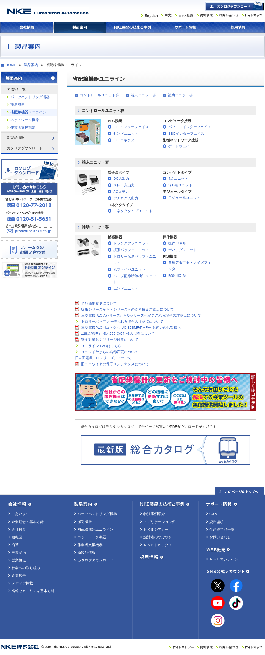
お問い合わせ (220, 537)
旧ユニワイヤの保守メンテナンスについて (115, 364)
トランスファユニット (131, 243)
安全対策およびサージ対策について (109, 340)
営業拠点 (19, 560)
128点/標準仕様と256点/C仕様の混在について (118, 333)
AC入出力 (121, 192)
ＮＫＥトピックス (157, 545)
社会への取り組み (26, 568)
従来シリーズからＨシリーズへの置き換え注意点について (127, 309)
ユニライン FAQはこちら (101, 346)
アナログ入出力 (125, 198)
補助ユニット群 (180, 95)
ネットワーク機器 (24, 120)
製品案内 (79, 27)
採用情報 (238, 27)
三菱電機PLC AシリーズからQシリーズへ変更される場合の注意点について (141, 315)
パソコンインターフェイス (189, 127)
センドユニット (125, 133)
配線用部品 (177, 275)
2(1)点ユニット (180, 185)
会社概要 (19, 529)
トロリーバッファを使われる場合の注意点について (122, 321)
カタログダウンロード (95, 560)
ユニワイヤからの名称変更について (109, 352)
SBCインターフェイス (186, 133)
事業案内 (19, 552)
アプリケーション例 (159, 522)
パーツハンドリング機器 (30, 97)
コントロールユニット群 (99, 95)
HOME (10, 65)
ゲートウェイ (179, 146)
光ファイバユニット (129, 269)
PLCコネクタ (123, 140)
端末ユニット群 (143, 95)
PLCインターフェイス (131, 127)
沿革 (15, 545)
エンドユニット (125, 288)
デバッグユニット (182, 250)
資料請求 (216, 522)
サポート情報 (185, 27)
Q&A (213, 514)
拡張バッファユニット (131, 250)
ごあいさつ (20, 514)
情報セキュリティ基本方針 (33, 591)
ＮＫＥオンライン (223, 559)
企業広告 (19, 576)
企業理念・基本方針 (28, 522)
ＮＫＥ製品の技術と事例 (132, 27)
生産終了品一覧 (221, 529)
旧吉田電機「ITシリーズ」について (103, 358)
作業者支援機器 (22, 127)
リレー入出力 (124, 185)
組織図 (17, 537)
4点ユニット (178, 178)
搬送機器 (17, 104)
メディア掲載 (22, 583)
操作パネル (177, 243)
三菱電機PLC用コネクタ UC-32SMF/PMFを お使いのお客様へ (131, 327)
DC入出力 (121, 178)
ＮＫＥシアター (156, 529)
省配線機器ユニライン (28, 112)
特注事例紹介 (154, 514)
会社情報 (27, 27)
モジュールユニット (184, 198)
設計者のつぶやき (157, 537)
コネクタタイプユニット (133, 211)
